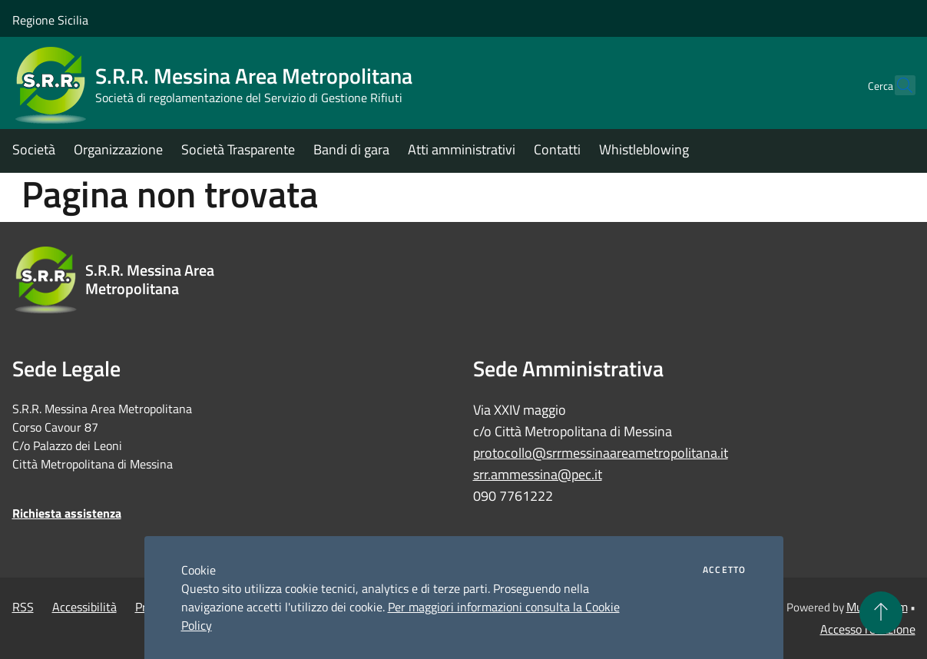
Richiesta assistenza (66, 513)
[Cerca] (897, 85)
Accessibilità (84, 607)
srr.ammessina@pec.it (537, 474)
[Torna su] (880, 612)
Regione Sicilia (50, 20)
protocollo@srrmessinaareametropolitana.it (600, 452)
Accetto (724, 570)
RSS (23, 607)
